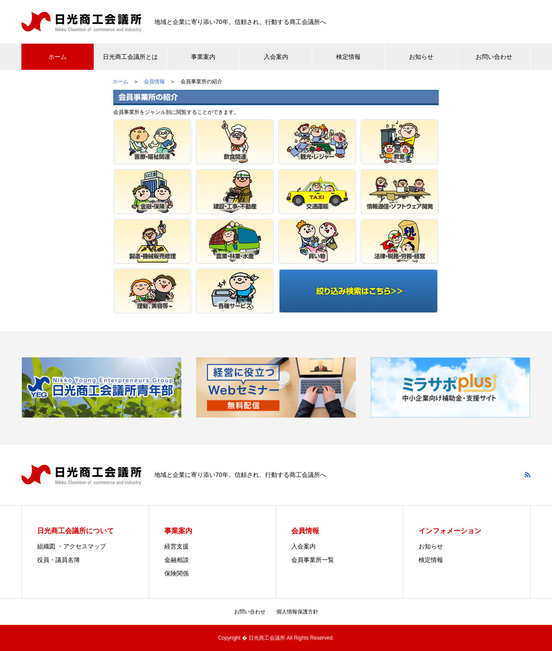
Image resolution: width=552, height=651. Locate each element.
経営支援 (176, 546)
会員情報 (154, 82)
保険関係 (176, 573)
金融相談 (176, 559)
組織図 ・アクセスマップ (71, 546)
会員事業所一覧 (312, 559)
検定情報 (348, 56)
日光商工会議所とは (130, 56)
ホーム (57, 56)
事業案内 (203, 56)
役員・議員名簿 (58, 559)
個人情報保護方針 (297, 612)
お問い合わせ (494, 56)
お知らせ (421, 56)
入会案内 (276, 56)
